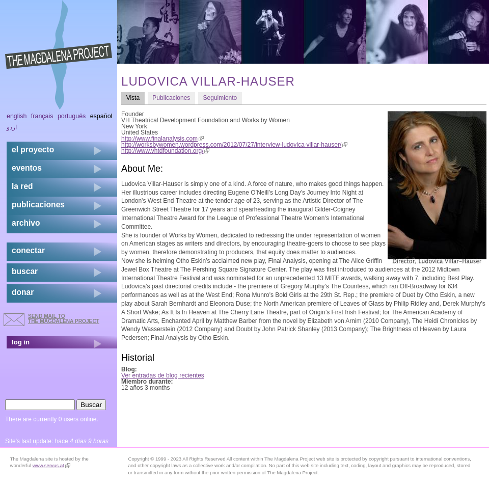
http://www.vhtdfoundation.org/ (165, 150)
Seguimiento (220, 97)
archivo (26, 223)
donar (23, 292)
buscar (25, 271)
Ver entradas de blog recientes (162, 375)
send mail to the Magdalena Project (63, 318)
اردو (12, 127)
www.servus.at (51, 465)
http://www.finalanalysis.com (162, 138)
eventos (27, 168)
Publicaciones (171, 97)
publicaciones (38, 204)
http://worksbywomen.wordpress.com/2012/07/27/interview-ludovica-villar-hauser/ (234, 144)
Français (42, 116)
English (17, 116)
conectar (28, 250)
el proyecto (33, 149)
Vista (135, 97)
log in (21, 342)
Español (101, 116)
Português (72, 116)
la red (22, 186)
